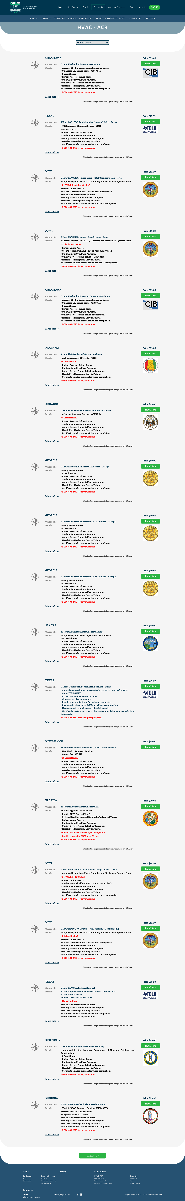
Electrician (46, 18)
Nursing (99, 18)
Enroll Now (150, 63)
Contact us (92, 1155)
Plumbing (72, 18)
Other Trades (149, 18)
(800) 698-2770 (64, 1194)
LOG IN (154, 7)
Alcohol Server (135, 18)
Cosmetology (59, 18)
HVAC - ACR (34, 18)
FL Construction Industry (115, 18)
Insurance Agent (85, 18)
